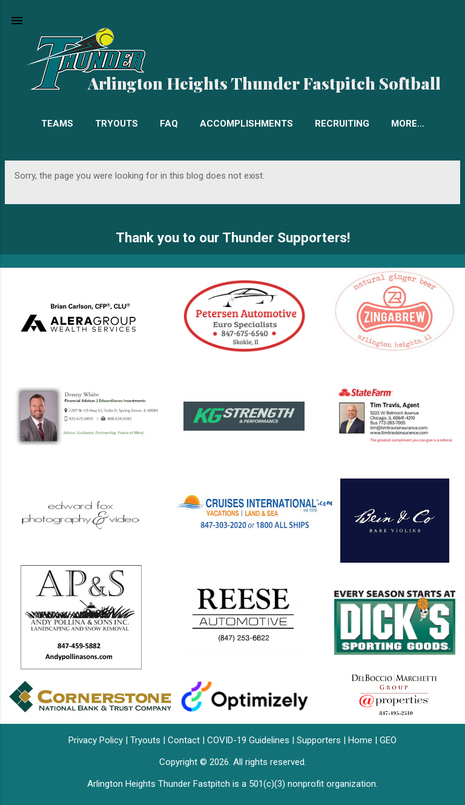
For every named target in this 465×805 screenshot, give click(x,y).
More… (407, 123)
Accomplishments (246, 123)
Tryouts (116, 123)
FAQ (169, 123)
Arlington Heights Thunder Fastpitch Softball (264, 83)
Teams (57, 123)
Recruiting (342, 123)
